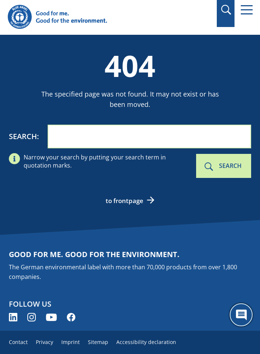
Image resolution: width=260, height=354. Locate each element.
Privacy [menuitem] (44, 341)
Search (23, 136)
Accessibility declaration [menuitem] (146, 341)
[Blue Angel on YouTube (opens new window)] (51, 317)
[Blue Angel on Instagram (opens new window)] (31, 317)
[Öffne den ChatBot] (241, 314)
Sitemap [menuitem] (98, 341)
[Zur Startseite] (93, 17)
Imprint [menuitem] (70, 341)
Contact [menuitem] (18, 341)
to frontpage (124, 200)
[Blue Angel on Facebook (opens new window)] (71, 317)
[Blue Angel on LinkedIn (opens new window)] (13, 317)
